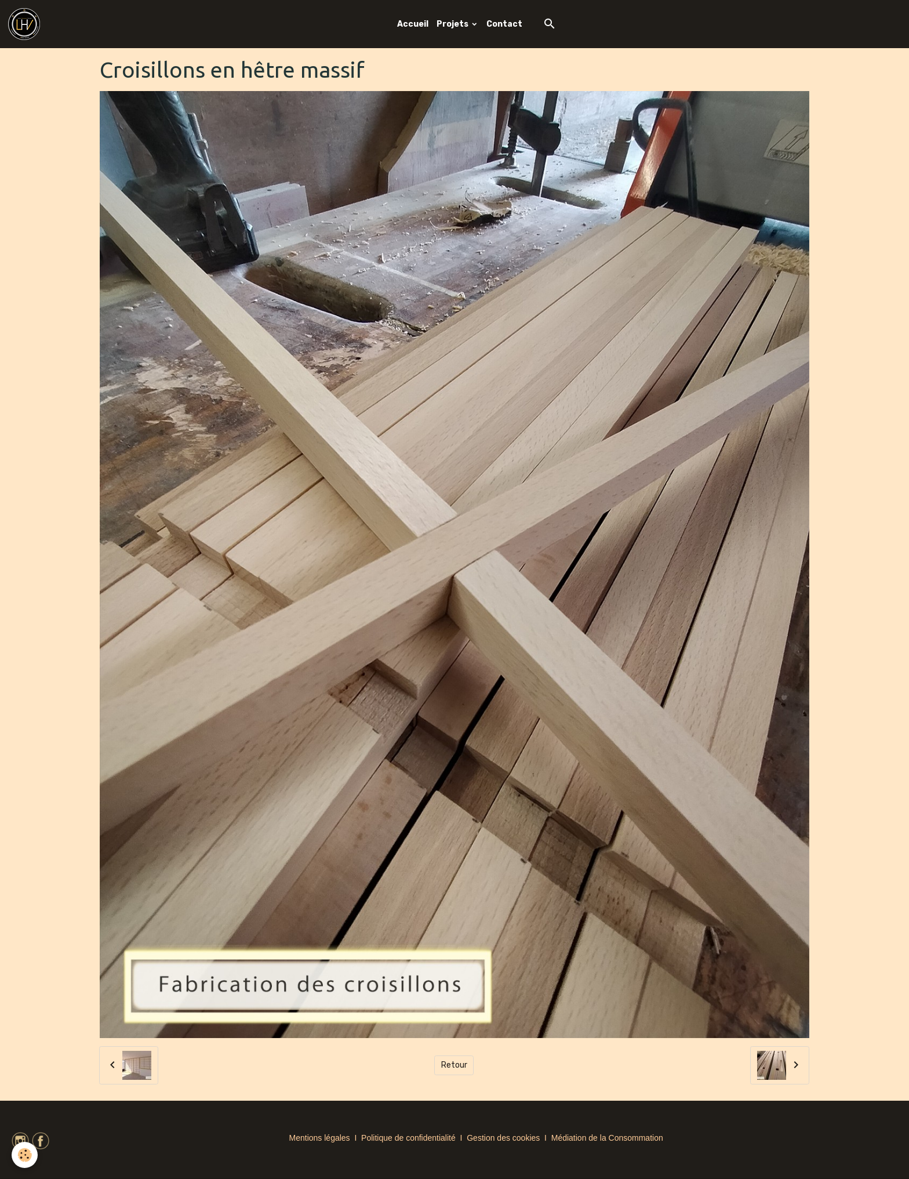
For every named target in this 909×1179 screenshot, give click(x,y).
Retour (454, 1065)
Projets (453, 24)
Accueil (412, 24)
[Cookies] (25, 1155)
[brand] (26, 24)
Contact (504, 24)
